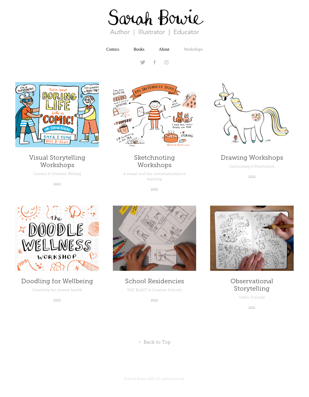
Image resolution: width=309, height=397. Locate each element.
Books (138, 49)
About (164, 49)
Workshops (193, 49)
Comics (112, 49)
